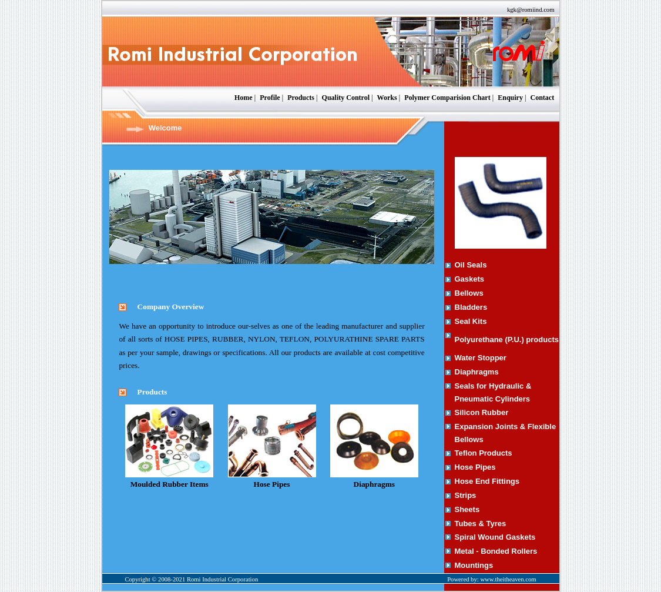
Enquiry (510, 97)
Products (300, 97)
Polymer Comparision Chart (447, 97)
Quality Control (346, 97)
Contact (542, 97)
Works (387, 97)
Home (243, 97)
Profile (270, 97)
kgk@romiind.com (531, 9)
